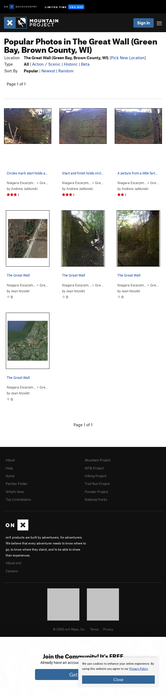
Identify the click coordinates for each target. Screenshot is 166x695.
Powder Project (96, 492)
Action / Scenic (46, 64)
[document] (118, 672)
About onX (14, 563)
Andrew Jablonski (24, 188)
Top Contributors (18, 499)
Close (118, 679)
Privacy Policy (138, 669)
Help (9, 468)
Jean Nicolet (20, 291)
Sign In (143, 22)
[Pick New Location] (128, 57)
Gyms (10, 476)
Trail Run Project (97, 483)
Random (66, 70)
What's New (15, 492)
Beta (85, 64)
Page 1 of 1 (16, 83)
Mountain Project (97, 460)
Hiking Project (95, 476)
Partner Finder (17, 483)
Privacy (108, 629)
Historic (71, 64)
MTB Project (94, 468)
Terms (94, 629)
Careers (12, 571)
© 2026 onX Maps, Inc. (69, 629)
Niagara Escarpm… (21, 183)
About (10, 460)
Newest (48, 70)
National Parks (96, 499)
